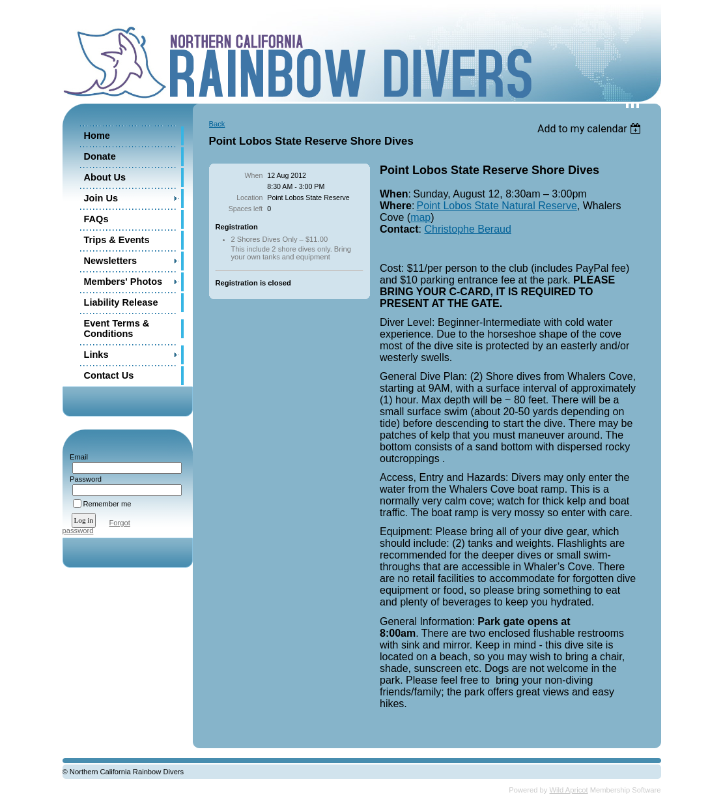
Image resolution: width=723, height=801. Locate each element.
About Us (105, 177)
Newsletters (110, 260)
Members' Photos (123, 281)
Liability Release (121, 302)
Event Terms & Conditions (117, 328)
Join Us (101, 198)
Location (249, 197)
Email (76, 457)
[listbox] (591, 129)
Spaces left (246, 208)
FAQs (96, 219)
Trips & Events (117, 240)
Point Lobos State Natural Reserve (496, 205)
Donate (100, 156)
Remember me (107, 504)
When (254, 175)
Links (96, 354)
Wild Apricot (569, 790)
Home (97, 135)
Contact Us (109, 375)
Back (217, 124)
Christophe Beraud (467, 229)
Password (83, 479)
